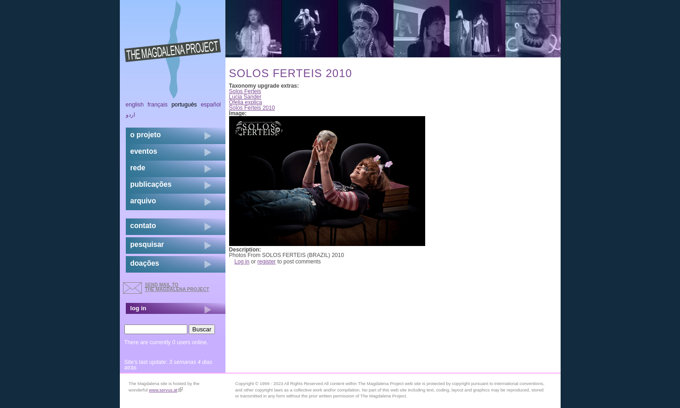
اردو (130, 115)
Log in (242, 261)
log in (138, 308)
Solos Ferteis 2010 (252, 108)
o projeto (145, 135)
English (135, 104)
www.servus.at (166, 389)
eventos (143, 151)
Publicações (151, 184)
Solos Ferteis (245, 91)
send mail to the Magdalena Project (177, 287)
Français (157, 104)
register (267, 261)
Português (184, 104)
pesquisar (147, 244)
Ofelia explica (245, 102)
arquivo (143, 201)
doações (144, 263)
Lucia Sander (245, 97)
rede (138, 168)
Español (211, 104)
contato (143, 225)
